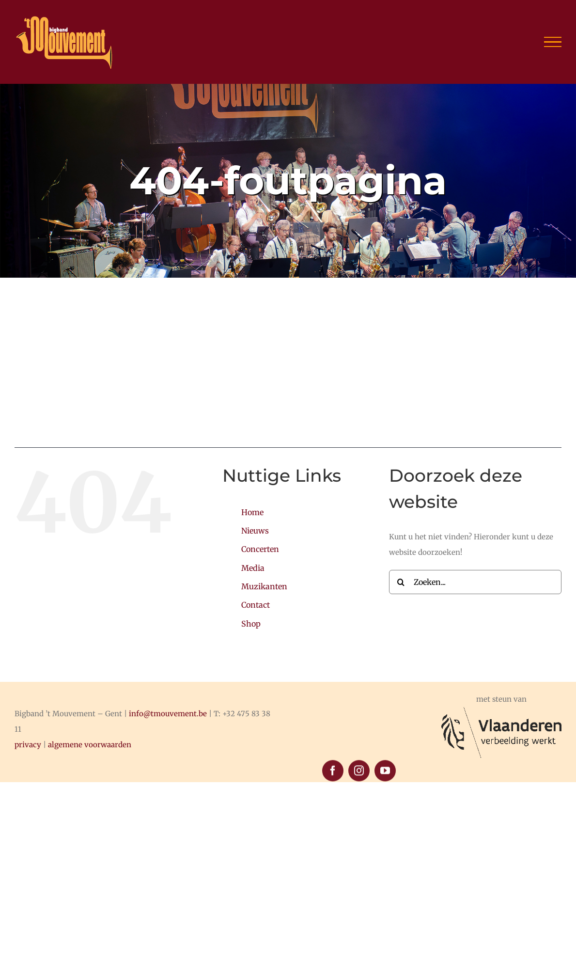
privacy (28, 744)
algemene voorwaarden (89, 744)
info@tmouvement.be (168, 713)
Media (253, 568)
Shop (251, 624)
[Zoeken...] (475, 582)
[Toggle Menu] (553, 42)
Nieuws (255, 530)
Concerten (260, 549)
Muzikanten (264, 586)
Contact (255, 605)
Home (252, 512)
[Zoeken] (401, 582)
